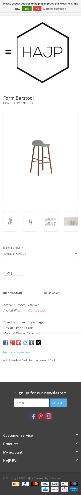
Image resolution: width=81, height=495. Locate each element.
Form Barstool (23, 103)
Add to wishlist (12, 360)
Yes (27, 8)
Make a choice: (13, 248)
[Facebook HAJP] (32, 416)
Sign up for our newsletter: (40, 393)
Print (52, 360)
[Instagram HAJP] (48, 416)
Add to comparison (35, 360)
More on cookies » (54, 8)
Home (7, 103)
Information (12, 293)
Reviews (51, 293)
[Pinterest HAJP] (40, 416)
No (37, 8)
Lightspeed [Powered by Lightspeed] (55, 478)
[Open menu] (8, 51)
